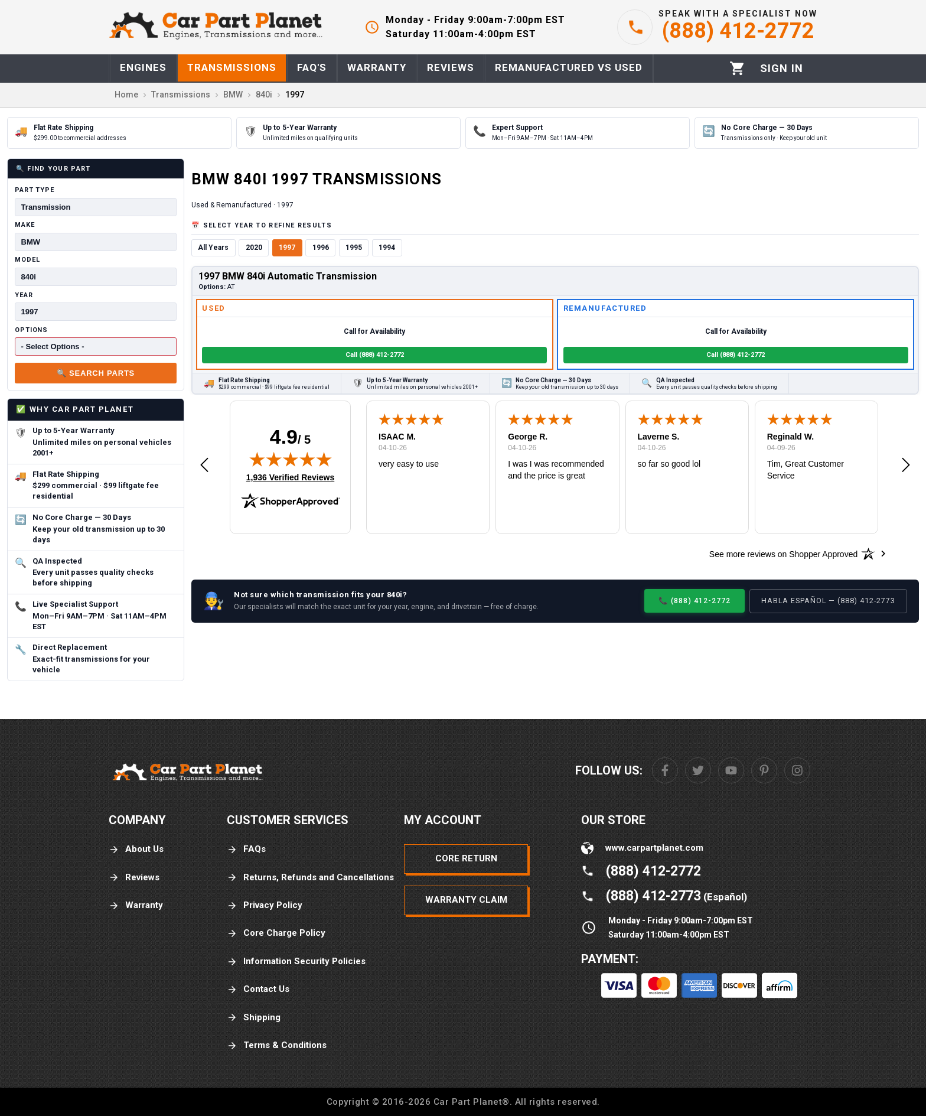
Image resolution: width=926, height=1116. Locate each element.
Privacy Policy (264, 905)
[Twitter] (698, 770)
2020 (254, 247)
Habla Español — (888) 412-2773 (828, 600)
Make (25, 225)
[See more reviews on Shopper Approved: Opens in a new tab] (783, 553)
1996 (320, 247)
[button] (204, 465)
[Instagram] (797, 770)
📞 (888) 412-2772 (694, 600)
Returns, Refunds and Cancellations (310, 877)
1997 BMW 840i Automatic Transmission (287, 276)
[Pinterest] (764, 770)
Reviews (134, 877)
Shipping (254, 1017)
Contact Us (258, 989)
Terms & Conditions (277, 1045)
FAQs (246, 849)
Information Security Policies (296, 961)
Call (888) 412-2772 (374, 355)
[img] (290, 459)
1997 (287, 247)
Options (31, 330)
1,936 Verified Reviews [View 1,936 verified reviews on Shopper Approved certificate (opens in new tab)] (290, 476)
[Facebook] (665, 770)
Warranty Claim (466, 899)
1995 (353, 247)
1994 (387, 247)
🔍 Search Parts (96, 373)
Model (27, 259)
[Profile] (781, 68)
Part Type (34, 190)
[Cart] (737, 68)
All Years (213, 247)
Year (24, 295)
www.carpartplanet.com (654, 847)
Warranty (136, 905)
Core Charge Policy (276, 933)
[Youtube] (731, 770)
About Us (136, 849)
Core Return (466, 858)
